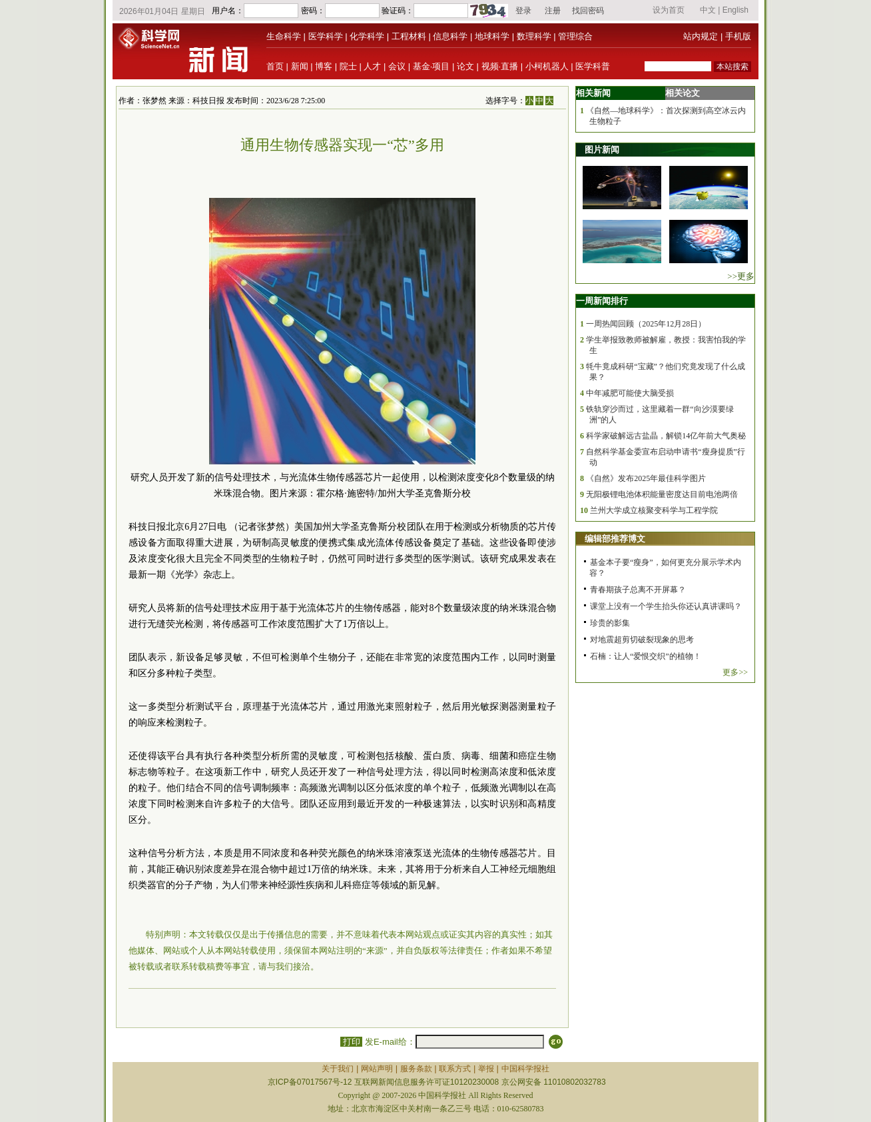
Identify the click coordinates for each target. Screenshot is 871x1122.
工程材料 (409, 36)
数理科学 (534, 36)
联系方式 (455, 1068)
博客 (323, 66)
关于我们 (338, 1068)
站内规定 (700, 36)
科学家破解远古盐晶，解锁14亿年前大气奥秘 (666, 435)
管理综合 (575, 36)
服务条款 (416, 1068)
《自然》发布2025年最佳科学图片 (646, 478)
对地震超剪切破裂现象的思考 (642, 639)
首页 (275, 66)
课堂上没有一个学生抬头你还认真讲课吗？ (666, 606)
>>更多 (740, 276)
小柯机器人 (547, 66)
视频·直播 (500, 66)
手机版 (738, 36)
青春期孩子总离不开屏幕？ (638, 589)
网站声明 (377, 1068)
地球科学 (492, 36)
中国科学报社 (525, 1068)
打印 (351, 1042)
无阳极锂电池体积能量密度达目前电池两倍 (662, 494)
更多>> (735, 672)
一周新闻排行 (602, 301)
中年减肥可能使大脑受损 (630, 393)
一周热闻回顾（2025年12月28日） (646, 323)
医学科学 (325, 36)
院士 (348, 66)
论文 (465, 66)
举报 (486, 1068)
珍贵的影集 (610, 623)
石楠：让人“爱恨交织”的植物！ (645, 656)
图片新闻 (602, 150)
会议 (397, 66)
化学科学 (367, 36)
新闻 (299, 66)
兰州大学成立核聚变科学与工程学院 (654, 510)
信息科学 (450, 36)
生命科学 (283, 36)
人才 (372, 66)
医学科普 (592, 66)
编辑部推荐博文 (615, 539)
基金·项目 (431, 66)
